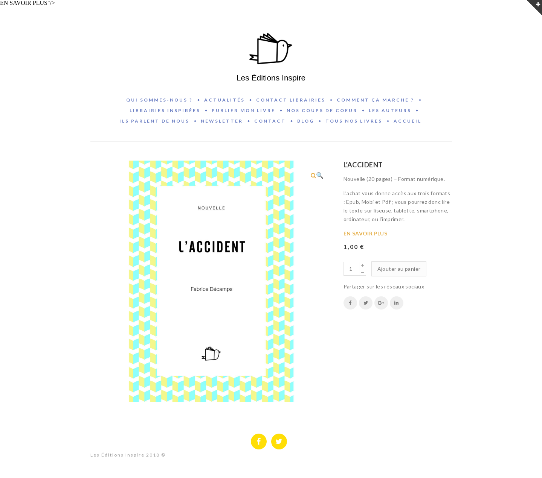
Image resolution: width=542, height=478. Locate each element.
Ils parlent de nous (154, 121)
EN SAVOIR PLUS (366, 233)
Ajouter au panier (399, 269)
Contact (270, 121)
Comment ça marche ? (375, 100)
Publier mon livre (243, 110)
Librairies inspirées (165, 110)
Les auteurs (390, 110)
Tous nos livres (353, 121)
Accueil (407, 121)
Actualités (224, 100)
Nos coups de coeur (322, 110)
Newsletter (222, 121)
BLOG (305, 121)
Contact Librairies (290, 100)
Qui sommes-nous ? (159, 100)
